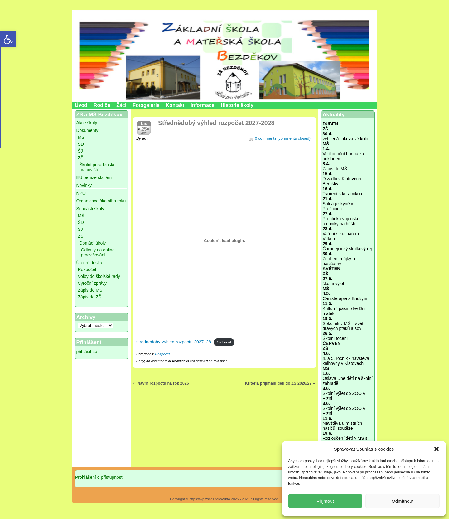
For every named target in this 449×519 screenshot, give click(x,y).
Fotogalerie (146, 105)
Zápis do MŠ (90, 290)
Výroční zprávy (92, 283)
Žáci (121, 105)
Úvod (81, 105)
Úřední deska (89, 262)
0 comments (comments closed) (283, 138)
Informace (202, 105)
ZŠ (81, 157)
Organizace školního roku (101, 200)
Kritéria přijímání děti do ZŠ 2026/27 (278, 383)
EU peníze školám (94, 177)
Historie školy (237, 105)
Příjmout (325, 501)
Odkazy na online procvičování (98, 252)
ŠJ (80, 150)
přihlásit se (86, 351)
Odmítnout (402, 501)
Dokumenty (87, 130)
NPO (81, 193)
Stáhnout (224, 342)
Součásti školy (90, 208)
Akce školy (86, 122)
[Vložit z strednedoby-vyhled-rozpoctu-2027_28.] (224, 240)
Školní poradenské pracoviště (98, 167)
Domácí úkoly (93, 242)
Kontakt (175, 105)
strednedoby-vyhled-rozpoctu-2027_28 (173, 341)
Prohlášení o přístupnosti (99, 477)
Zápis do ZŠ (89, 296)
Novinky (84, 185)
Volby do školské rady (99, 276)
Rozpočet (87, 269)
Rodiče (102, 105)
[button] (436, 449)
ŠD (81, 144)
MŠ (81, 137)
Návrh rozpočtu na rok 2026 (163, 383)
